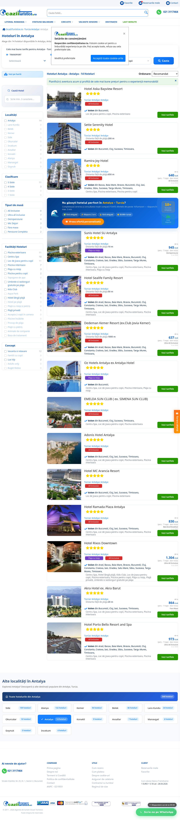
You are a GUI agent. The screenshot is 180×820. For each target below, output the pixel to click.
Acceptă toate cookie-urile (108, 58)
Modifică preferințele (65, 58)
